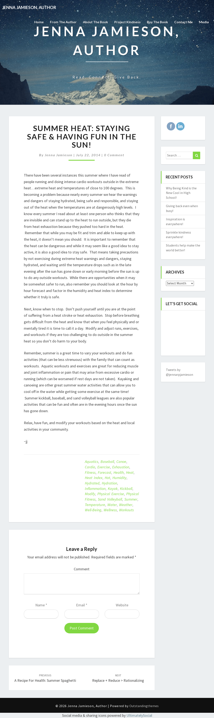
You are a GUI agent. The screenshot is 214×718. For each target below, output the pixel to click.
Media (204, 22)
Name (41, 605)
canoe (121, 461)
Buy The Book (157, 22)
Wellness (110, 510)
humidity (119, 477)
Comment (81, 569)
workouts (126, 510)
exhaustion (120, 467)
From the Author (62, 22)
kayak (113, 488)
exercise (103, 467)
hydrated (92, 483)
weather (125, 504)
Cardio (90, 467)
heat (130, 472)
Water (112, 504)
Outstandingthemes (144, 706)
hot (107, 477)
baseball (107, 461)
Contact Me (183, 22)
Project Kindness (127, 22)
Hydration (109, 483)
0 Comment (114, 155)
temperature (95, 504)
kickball (126, 488)
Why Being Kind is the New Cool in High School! (181, 193)
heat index (93, 477)
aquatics (91, 461)
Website (122, 605)
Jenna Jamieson (59, 155)
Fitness (90, 472)
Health (118, 472)
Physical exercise (110, 493)
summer (130, 499)
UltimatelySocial (139, 715)
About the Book (94, 22)
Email (81, 605)
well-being (93, 510)
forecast (104, 472)
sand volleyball (110, 499)
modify (90, 493)
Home (38, 22)
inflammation (95, 488)
